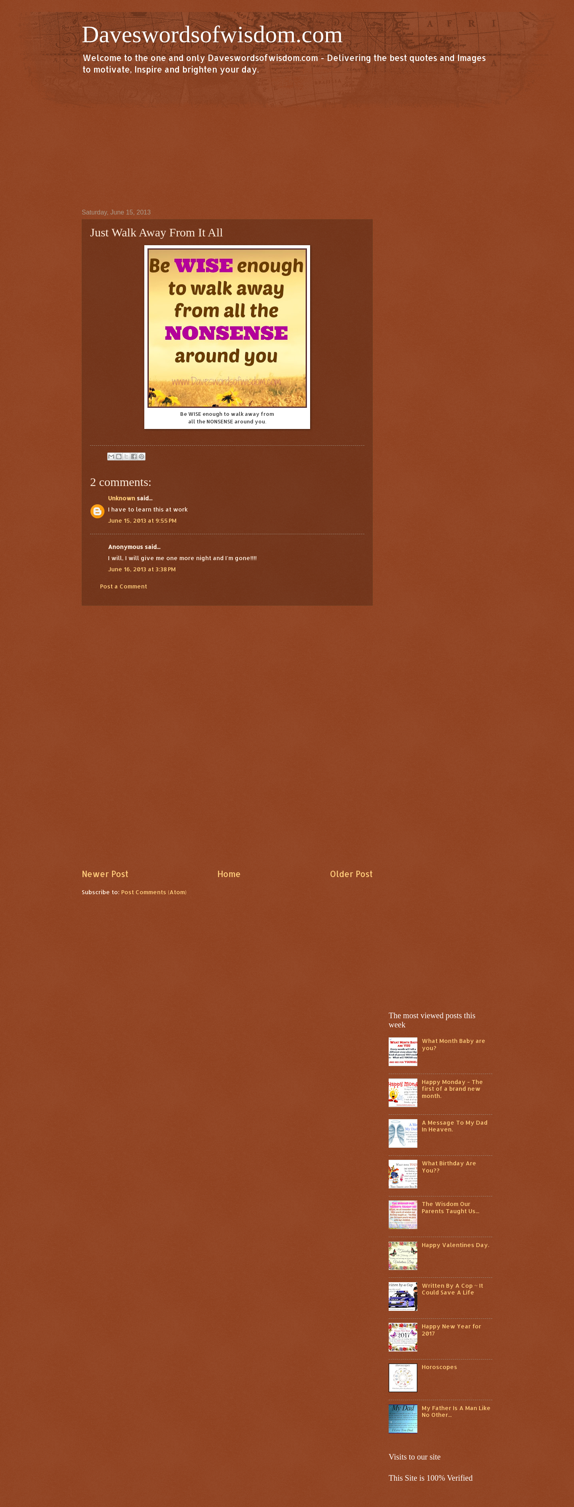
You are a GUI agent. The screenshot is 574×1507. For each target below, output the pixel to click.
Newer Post (105, 874)
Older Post (351, 874)
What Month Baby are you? (454, 1044)
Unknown (121, 498)
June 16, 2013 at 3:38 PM (142, 569)
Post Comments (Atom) (154, 892)
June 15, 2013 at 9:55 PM (142, 520)
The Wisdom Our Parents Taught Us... (450, 1207)
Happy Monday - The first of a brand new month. (452, 1089)
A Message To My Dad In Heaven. (455, 1126)
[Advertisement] (287, 141)
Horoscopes (439, 1367)
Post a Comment (123, 586)
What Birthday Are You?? (449, 1166)
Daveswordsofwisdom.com (212, 34)
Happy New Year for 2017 (451, 1329)
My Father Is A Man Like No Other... (456, 1411)
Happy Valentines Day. (455, 1245)
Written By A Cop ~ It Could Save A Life (452, 1289)
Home (229, 874)
